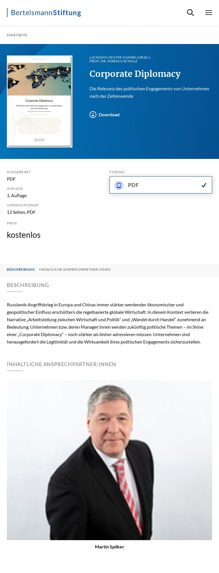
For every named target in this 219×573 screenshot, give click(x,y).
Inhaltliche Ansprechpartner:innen (75, 269)
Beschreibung (21, 269)
